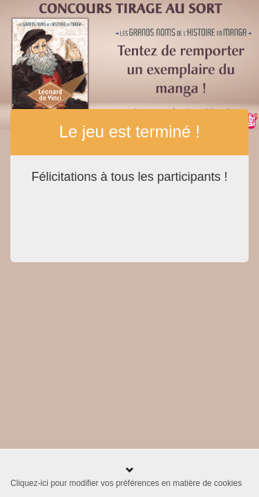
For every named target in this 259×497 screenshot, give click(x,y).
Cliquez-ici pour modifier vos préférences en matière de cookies (126, 483)
